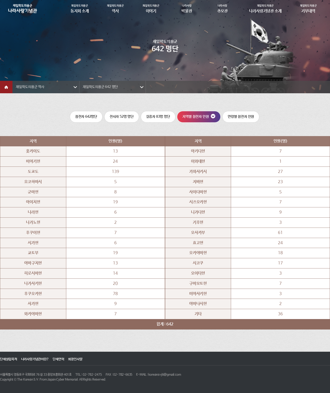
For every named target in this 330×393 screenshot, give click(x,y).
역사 (115, 8)
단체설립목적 (8, 359)
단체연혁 (58, 359)
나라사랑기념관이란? (35, 359)
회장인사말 (75, 359)
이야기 (151, 8)
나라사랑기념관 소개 (265, 8)
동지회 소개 (80, 8)
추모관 (222, 8)
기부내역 (308, 8)
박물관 (187, 8)
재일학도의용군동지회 (22, 8)
